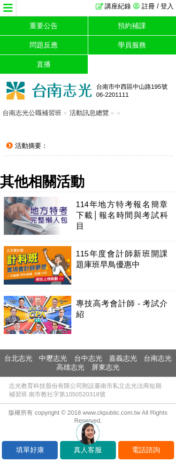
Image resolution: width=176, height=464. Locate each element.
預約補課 (132, 26)
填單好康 (30, 450)
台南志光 (158, 358)
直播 (44, 64)
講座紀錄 (118, 6)
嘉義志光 (123, 358)
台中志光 (88, 358)
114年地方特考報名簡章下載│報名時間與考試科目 (122, 215)
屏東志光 (106, 367)
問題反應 (44, 45)
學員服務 (132, 45)
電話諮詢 (146, 450)
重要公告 (44, 26)
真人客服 (88, 450)
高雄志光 (70, 367)
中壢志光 (53, 358)
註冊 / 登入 (158, 6)
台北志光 (18, 358)
